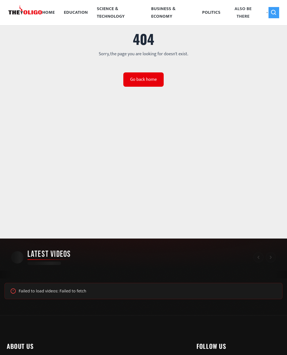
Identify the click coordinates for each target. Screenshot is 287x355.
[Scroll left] (258, 257)
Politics (211, 12)
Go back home (143, 79)
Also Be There (252, 12)
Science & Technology (111, 12)
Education (76, 12)
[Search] (274, 12)
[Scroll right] (271, 257)
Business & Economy (163, 12)
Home (48, 12)
